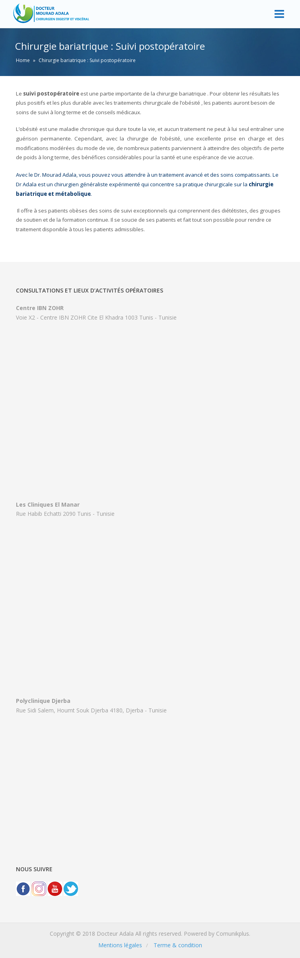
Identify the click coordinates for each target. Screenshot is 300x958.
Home (23, 60)
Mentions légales (120, 945)
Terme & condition (178, 945)
